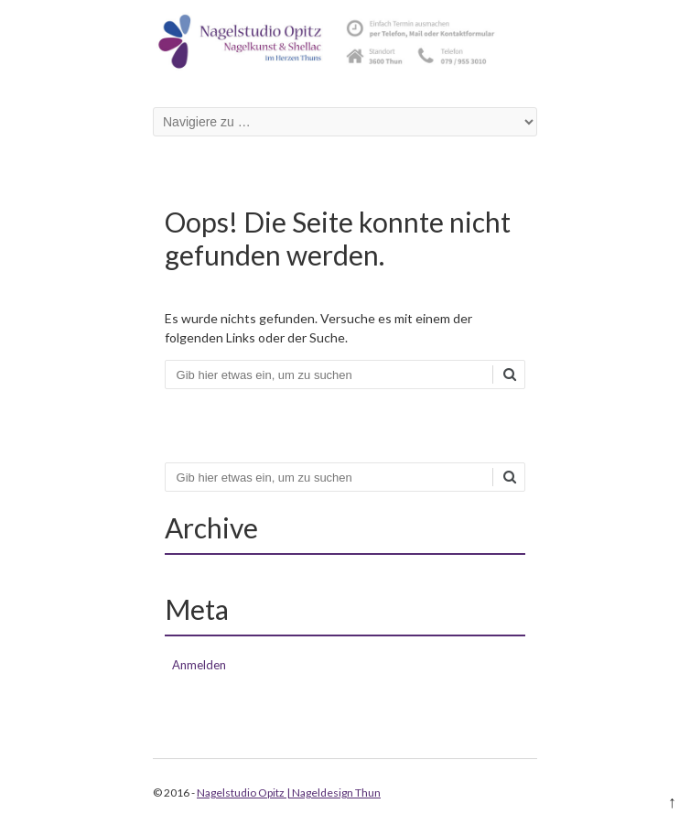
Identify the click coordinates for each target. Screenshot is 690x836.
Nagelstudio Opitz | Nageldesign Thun (289, 792)
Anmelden (199, 664)
